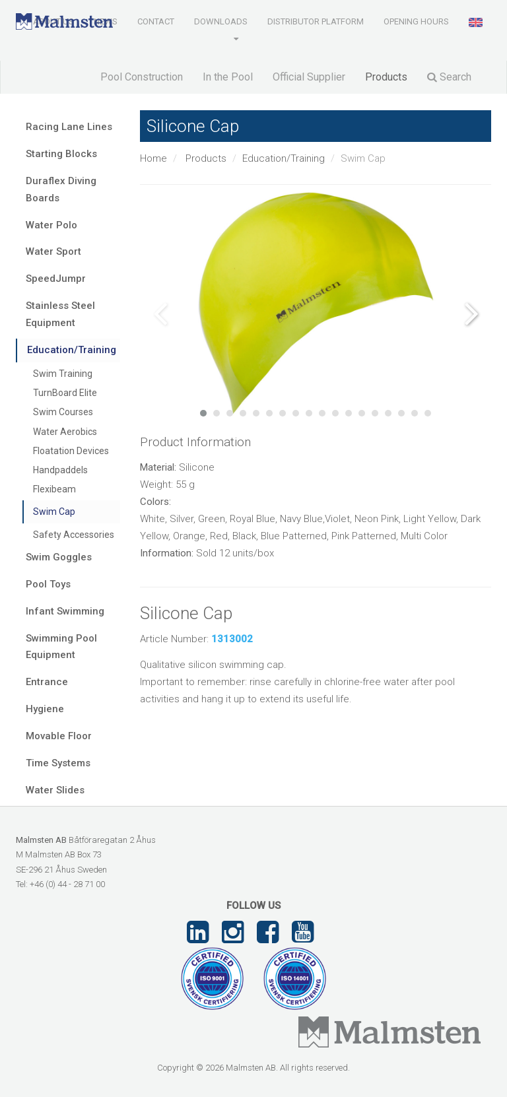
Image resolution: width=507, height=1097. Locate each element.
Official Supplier (309, 77)
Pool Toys (48, 584)
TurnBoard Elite (65, 392)
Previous (159, 313)
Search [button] (449, 77)
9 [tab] (309, 413)
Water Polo (51, 225)
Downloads (221, 21)
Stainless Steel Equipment (60, 314)
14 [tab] (375, 413)
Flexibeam (54, 489)
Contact (155, 21)
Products (386, 77)
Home (153, 158)
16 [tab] (401, 413)
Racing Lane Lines (69, 127)
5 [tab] (256, 413)
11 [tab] (335, 413)
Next (471, 313)
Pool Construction (141, 77)
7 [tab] (282, 413)
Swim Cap (54, 511)
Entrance (47, 682)
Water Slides (55, 790)
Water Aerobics (65, 431)
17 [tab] (414, 413)
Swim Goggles (59, 557)
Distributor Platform (315, 21)
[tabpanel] (316, 303)
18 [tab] (427, 413)
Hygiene (45, 709)
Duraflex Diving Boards (61, 189)
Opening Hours (416, 21)
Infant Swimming (65, 611)
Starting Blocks (61, 154)
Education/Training (283, 158)
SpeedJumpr (56, 278)
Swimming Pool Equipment (61, 646)
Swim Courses (63, 412)
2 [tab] (216, 413)
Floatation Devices (71, 451)
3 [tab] (229, 413)
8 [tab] (295, 413)
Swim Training (62, 373)
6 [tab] (269, 413)
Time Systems (58, 763)
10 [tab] (322, 413)
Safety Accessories (73, 534)
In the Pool (228, 77)
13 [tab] (361, 413)
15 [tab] (388, 413)
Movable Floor (59, 736)
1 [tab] (203, 413)
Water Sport (53, 251)
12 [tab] (348, 413)
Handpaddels (60, 470)
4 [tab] (243, 413)
